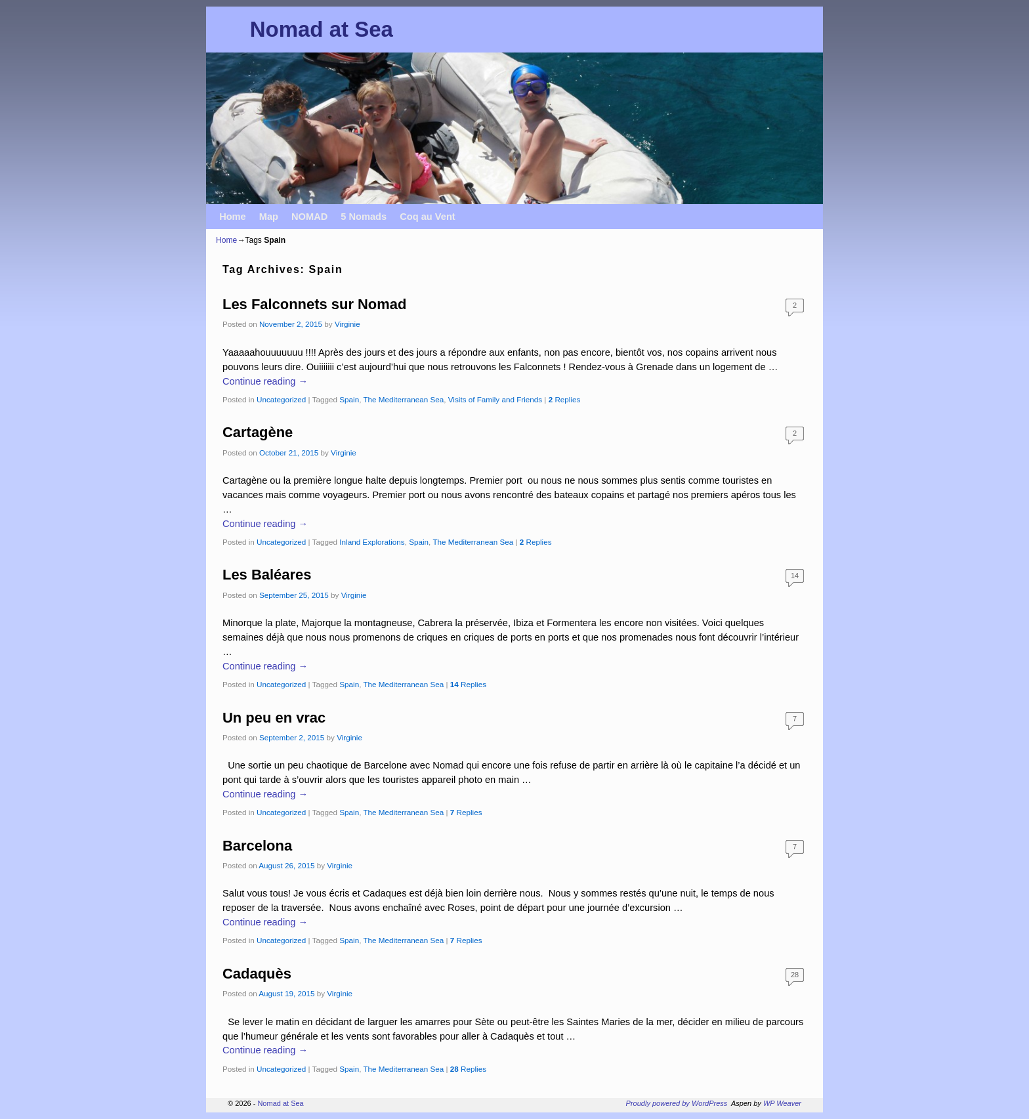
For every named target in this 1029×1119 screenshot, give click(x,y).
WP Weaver (782, 1103)
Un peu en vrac (274, 717)
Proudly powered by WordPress (677, 1103)
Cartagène (257, 432)
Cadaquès (256, 973)
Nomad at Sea (321, 29)
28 (795, 975)
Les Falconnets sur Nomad (314, 304)
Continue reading (265, 381)
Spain (349, 399)
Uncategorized (281, 399)
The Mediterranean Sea (403, 399)
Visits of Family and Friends (495, 399)
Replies (565, 399)
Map (268, 216)
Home (232, 216)
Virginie (347, 324)
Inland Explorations (371, 542)
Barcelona (257, 845)
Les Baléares (266, 574)
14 (795, 576)
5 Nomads (364, 216)
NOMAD (309, 216)
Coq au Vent (427, 216)
